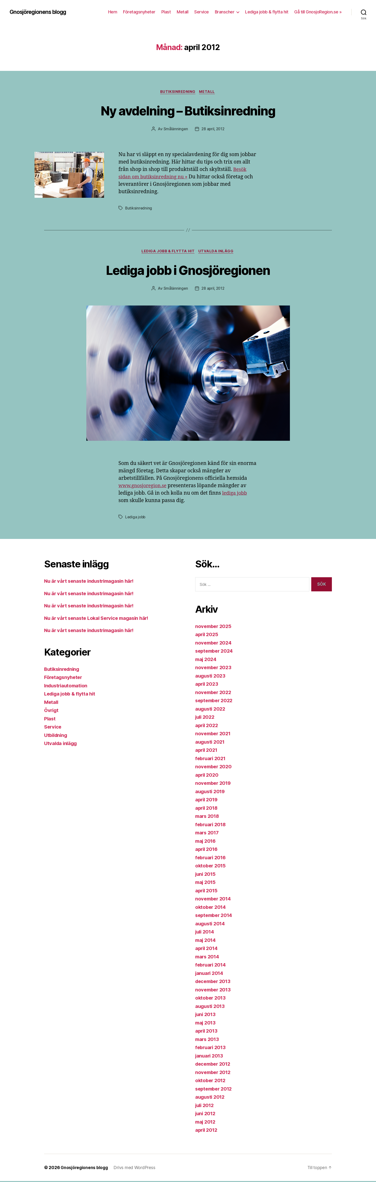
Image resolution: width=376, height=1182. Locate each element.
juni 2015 (206, 875)
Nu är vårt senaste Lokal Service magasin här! (99, 619)
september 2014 (215, 916)
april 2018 (207, 809)
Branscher (225, 11)
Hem (112, 11)
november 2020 (214, 768)
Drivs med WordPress (135, 1168)
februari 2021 (211, 759)
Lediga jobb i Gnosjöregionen (188, 270)
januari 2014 (210, 974)
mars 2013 (208, 1040)
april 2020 (207, 776)
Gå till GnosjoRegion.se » (318, 11)
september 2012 (215, 1090)
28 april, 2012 (213, 129)
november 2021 (214, 735)
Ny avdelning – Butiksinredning (188, 110)
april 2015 (207, 891)
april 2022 (207, 726)
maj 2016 (206, 842)
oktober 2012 (211, 1082)
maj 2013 (206, 1024)
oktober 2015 (211, 867)
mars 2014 (208, 958)
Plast (166, 11)
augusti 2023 (211, 677)
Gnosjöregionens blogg (40, 12)
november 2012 (214, 1073)
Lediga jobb (135, 518)
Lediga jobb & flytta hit (266, 11)
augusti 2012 (211, 1098)
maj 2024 (206, 660)
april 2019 (207, 801)
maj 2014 (206, 941)
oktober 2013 (211, 999)
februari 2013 (211, 1049)
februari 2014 (211, 966)
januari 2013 (210, 1057)
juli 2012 (205, 1106)
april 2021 (207, 751)
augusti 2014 (211, 925)
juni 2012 (206, 1115)
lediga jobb (235, 494)
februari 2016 (211, 858)
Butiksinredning (177, 92)
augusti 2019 (211, 792)
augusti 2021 (211, 743)
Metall (182, 11)
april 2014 (207, 949)
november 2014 (214, 900)
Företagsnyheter (139, 11)
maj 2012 (206, 1123)
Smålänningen (175, 129)
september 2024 (215, 652)
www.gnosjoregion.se (144, 487)
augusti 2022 (211, 710)
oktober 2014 (211, 908)
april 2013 (207, 1032)
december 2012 (214, 1065)
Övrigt (51, 711)
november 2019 (214, 784)
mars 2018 (208, 817)
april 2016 (207, 850)
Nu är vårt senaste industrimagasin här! (91, 582)
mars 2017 (208, 834)
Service (201, 11)
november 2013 (214, 991)
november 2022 (214, 693)
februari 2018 (211, 825)
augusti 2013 (211, 1007)
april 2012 (207, 1131)
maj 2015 (206, 883)
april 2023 (207, 685)
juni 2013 (206, 1015)
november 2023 (214, 669)
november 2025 (214, 627)
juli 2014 (205, 933)
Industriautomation (67, 687)
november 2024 (214, 644)
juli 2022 (205, 718)
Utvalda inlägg (217, 252)
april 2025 (207, 636)
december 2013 (214, 982)
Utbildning (56, 736)
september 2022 (215, 702)
